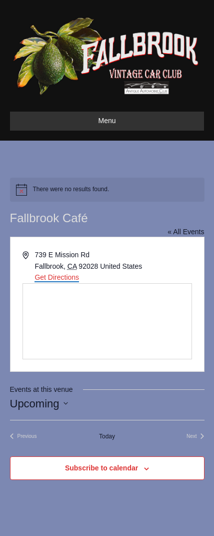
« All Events (186, 232)
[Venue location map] (107, 321)
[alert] (107, 190)
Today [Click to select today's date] (107, 436)
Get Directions (56, 277)
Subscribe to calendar (101, 468)
